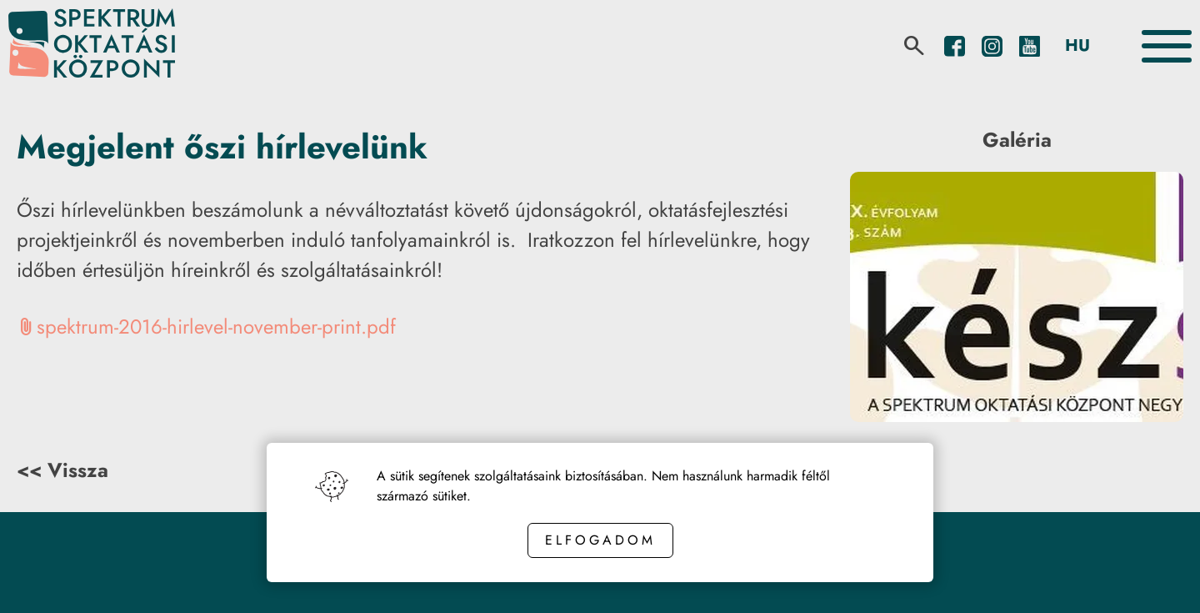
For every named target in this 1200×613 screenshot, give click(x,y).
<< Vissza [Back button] (62, 470)
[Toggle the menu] (1167, 46)
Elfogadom (600, 540)
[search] (914, 46)
